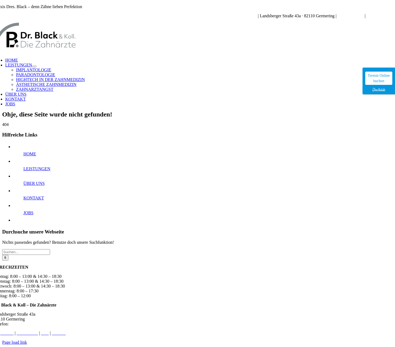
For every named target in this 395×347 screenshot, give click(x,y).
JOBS (28, 213)
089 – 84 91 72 (351, 16)
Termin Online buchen (379, 78)
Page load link (14, 342)
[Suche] (5, 258)
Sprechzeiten (245, 16)
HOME (29, 154)
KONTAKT (33, 198)
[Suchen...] (26, 252)
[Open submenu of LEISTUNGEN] (34, 66)
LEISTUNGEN (36, 168)
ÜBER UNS (34, 183)
